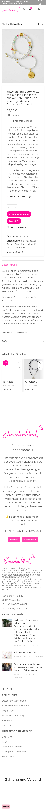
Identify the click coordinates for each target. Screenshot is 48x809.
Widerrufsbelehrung (13, 715)
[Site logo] (11, 9)
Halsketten (16, 24)
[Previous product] (36, 24)
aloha (25, 241)
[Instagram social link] (19, 252)
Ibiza (15, 247)
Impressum (8, 711)
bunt (9, 247)
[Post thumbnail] (7, 633)
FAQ (4, 742)
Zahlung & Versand (12, 746)
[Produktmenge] (12, 207)
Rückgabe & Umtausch (14, 752)
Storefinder (8, 756)
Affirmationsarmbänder (26, 652)
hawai (32, 241)
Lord (27, 244)
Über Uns (7, 737)
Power (10, 244)
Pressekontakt (9, 725)
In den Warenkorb (19, 214)
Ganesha (19, 244)
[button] (18, 363)
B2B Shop (7, 720)
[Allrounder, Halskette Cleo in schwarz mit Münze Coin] (34, 369)
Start (4, 24)
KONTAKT (14, 539)
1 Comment (33, 645)
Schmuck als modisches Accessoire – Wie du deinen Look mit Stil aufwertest (28, 667)
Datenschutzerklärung (14, 701)
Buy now (13, 221)
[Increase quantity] (15, 207)
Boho (22, 247)
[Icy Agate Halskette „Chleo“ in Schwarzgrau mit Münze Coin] (12, 369)
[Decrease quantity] (8, 207)
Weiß (33, 244)
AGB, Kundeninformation (15, 705)
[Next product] (42, 24)
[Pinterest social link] (40, 5)
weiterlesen (30, 539)
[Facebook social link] (16, 252)
